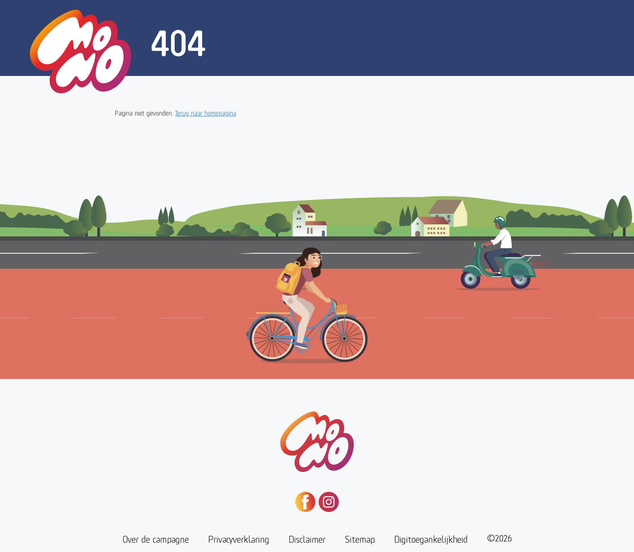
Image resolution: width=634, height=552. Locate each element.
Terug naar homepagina (205, 112)
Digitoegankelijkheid (431, 538)
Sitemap (360, 538)
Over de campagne (156, 538)
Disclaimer (307, 538)
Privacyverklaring (238, 538)
